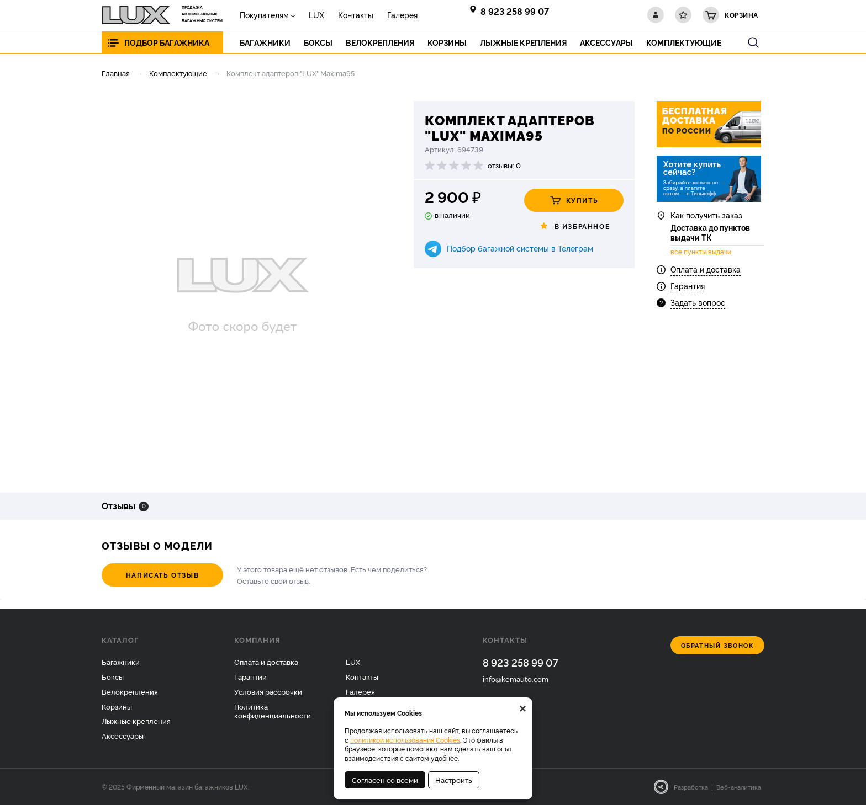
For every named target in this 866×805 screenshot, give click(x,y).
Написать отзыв (162, 574)
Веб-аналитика (738, 787)
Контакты (355, 14)
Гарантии (250, 676)
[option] (242, 288)
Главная (116, 73)
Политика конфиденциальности (272, 711)
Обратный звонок (717, 645)
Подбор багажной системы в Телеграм (520, 248)
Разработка (691, 787)
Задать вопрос (697, 302)
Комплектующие (178, 73)
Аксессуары (123, 735)
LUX (316, 14)
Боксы (113, 676)
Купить (574, 200)
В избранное (574, 226)
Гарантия (687, 285)
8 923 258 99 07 (514, 11)
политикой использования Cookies (405, 739)
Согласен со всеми (385, 780)
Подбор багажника (166, 42)
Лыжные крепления (136, 721)
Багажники (121, 662)
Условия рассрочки (268, 691)
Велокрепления (130, 691)
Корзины (117, 706)
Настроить (453, 780)
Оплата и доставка (705, 269)
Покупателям (264, 14)
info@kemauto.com (515, 679)
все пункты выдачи (700, 251)
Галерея (402, 14)
